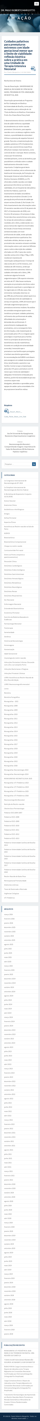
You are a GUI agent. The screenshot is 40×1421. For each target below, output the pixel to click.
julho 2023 (8, 1051)
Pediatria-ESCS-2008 (11, 817)
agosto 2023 (8, 1047)
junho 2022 (8, 1107)
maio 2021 (8, 1163)
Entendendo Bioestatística (14, 608)
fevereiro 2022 (9, 1124)
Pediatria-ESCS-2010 (11, 825)
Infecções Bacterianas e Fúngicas (16, 669)
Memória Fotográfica (12, 697)
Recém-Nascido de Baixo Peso (15, 876)
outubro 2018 (9, 1295)
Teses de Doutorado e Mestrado (15, 889)
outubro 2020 (9, 1193)
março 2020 (8, 1223)
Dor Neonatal (9, 600)
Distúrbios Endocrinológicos (14, 570)
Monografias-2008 (10, 706)
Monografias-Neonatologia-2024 (16, 774)
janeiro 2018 (8, 1334)
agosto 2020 (8, 1201)
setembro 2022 (9, 1094)
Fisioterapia (8, 628)
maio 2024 (8, 1009)
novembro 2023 (9, 1034)
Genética (7, 637)
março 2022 (8, 1120)
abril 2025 (7, 961)
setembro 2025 (9, 940)
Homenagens (9, 645)
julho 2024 (8, 1000)
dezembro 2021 (9, 1133)
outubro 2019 (9, 1244)
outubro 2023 (9, 1038)
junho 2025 (8, 953)
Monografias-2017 (10, 744)
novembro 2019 (9, 1240)
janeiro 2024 (8, 1026)
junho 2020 (8, 1210)
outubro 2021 (9, 1141)
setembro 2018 (9, 1300)
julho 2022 (8, 1103)
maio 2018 (8, 1317)
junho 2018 (8, 1312)
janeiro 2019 (8, 1282)
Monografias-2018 (10, 748)
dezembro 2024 (9, 979)
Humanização (9, 649)
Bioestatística (9, 537)
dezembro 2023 (9, 1030)
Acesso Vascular (10, 501)
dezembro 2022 (9, 1081)
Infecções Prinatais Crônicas (14, 673)
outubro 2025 (9, 936)
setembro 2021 (9, 1145)
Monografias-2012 (10, 723)
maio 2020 (8, 1214)
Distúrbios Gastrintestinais (14, 574)
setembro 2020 (9, 1197)
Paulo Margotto (13, 72)
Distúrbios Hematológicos (13, 578)
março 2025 (8, 966)
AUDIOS (7, 533)
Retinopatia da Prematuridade (15, 881)
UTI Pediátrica (9, 898)
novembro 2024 (9, 983)
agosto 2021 (8, 1150)
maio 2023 (8, 1060)
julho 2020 (8, 1205)
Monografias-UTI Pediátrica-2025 (16, 791)
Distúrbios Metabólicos (12, 583)
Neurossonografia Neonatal (14, 800)
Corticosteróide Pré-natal (13, 550)
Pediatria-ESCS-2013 (11, 838)
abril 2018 (7, 1321)
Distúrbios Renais (10, 591)
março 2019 (8, 1274)
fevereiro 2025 (9, 970)
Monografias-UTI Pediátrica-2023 (16, 783)
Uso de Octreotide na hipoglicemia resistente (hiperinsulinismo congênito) (20, 433)
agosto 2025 (8, 944)
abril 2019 (7, 1270)
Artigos (7, 514)
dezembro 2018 (9, 1287)
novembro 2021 (9, 1137)
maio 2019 (8, 1265)
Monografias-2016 (10, 740)
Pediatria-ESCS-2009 (11, 821)
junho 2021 (8, 1158)
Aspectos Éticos (10, 522)
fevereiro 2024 (9, 1021)
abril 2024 (7, 1013)
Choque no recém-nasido (13, 546)
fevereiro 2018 (9, 1330)
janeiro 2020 (8, 1231)
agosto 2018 (8, 1304)
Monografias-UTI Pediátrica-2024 (16, 787)
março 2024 (8, 1017)
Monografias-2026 (10, 766)
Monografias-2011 (10, 718)
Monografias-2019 (10, 753)
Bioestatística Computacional (15, 542)
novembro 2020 (9, 1188)
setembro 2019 (9, 1248)
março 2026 (8, 914)
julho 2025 (8, 949)
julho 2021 (8, 1154)
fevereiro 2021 (9, 1175)
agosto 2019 (8, 1252)
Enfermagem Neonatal (12, 604)
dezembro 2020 (9, 1184)
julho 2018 (8, 1308)
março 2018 (8, 1325)
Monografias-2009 (10, 710)
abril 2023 (7, 1064)
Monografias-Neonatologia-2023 (16, 770)
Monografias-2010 (10, 714)
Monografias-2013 (10, 727)
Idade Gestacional (10, 654)
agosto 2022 (8, 1098)
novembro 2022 (9, 1086)
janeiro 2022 (8, 1128)
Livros (6, 689)
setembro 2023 (9, 1043)
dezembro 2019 (9, 1235)
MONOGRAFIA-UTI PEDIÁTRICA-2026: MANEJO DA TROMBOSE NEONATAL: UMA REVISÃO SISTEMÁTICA (19, 1353)
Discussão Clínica (10, 561)
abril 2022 (7, 1116)
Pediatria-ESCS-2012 (11, 834)
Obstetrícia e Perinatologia (14, 808)
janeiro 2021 (8, 1180)
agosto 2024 (8, 996)
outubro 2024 (9, 987)
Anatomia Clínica (10, 505)
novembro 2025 (9, 932)
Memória (7, 693)
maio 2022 (8, 1111)
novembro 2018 (9, 1291)
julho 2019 (8, 1257)
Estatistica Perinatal (11, 613)
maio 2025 (8, 957)
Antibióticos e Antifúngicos (14, 509)
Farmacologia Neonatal (12, 624)
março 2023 (8, 1068)
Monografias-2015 (10, 736)
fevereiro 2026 (9, 919)
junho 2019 (8, 1261)
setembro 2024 (9, 991)
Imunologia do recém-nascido (15, 658)
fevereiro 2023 (9, 1073)
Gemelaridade (9, 632)
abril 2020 (7, 1218)
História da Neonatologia (13, 641)
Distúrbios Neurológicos (13, 587)
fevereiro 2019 (9, 1278)
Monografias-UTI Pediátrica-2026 (16, 796)
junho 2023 (8, 1056)
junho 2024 (8, 1004)
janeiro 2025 (8, 974)
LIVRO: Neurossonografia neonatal (17, 684)
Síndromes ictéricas (11, 885)
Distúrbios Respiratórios (13, 596)
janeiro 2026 (8, 923)
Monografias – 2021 (11, 701)
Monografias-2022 (10, 761)
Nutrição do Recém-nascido (14, 804)
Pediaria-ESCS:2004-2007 (13, 813)
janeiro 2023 (8, 1077)
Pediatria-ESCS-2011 (11, 830)
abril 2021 (7, 1167)
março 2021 (8, 1171)
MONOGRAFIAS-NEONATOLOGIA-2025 (18, 778)
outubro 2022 (9, 1090)
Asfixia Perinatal (10, 518)
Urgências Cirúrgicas (11, 893)
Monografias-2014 (10, 731)
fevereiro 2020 (9, 1227)
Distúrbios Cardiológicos (13, 566)
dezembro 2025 (9, 927)
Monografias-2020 (10, 757)
